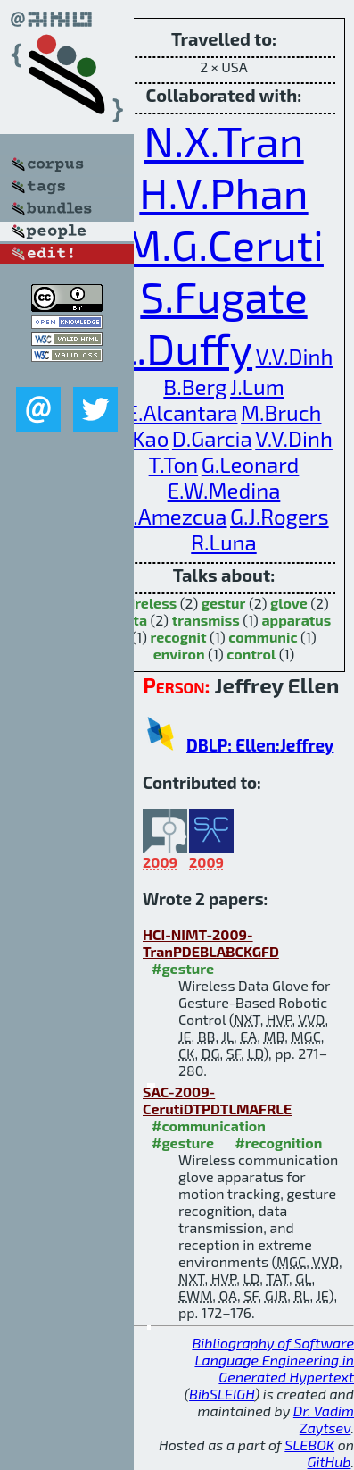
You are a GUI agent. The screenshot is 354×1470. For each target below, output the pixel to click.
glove (289, 602)
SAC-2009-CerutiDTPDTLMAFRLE (217, 1100)
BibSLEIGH (221, 1393)
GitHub (329, 1461)
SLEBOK (309, 1444)
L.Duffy (183, 348)
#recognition (278, 1142)
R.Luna (223, 542)
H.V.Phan (223, 192)
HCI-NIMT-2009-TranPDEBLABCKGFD (211, 943)
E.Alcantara (182, 412)
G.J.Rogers (279, 516)
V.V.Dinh (294, 356)
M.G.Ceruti (224, 244)
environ (179, 653)
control (251, 653)
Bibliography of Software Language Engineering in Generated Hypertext (273, 1359)
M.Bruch (281, 412)
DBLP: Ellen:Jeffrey (259, 745)
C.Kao (142, 438)
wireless (148, 602)
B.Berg (194, 386)
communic (262, 636)
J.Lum (257, 386)
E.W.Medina (224, 490)
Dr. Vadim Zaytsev (323, 1419)
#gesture (183, 968)
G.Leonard (251, 464)
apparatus (296, 619)
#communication (209, 1125)
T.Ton (174, 464)
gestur (224, 602)
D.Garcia (212, 438)
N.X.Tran (223, 140)
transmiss (206, 619)
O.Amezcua (172, 516)
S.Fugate (223, 296)
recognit (178, 636)
